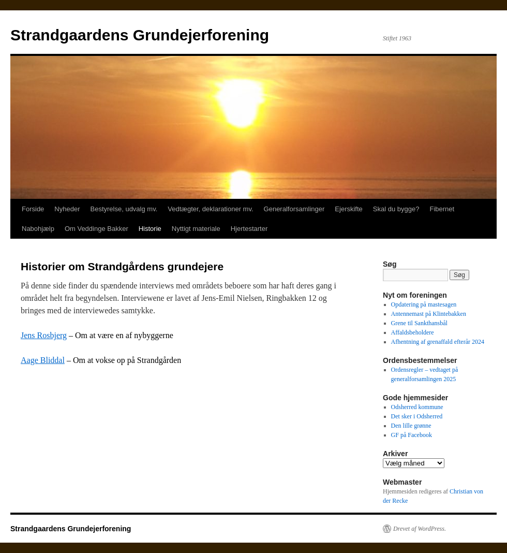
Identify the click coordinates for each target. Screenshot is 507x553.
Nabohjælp (38, 228)
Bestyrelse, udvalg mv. (124, 209)
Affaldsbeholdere (412, 332)
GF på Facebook (411, 435)
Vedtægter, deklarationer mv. (210, 209)
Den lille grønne (411, 425)
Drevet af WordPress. (419, 528)
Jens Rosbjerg (44, 335)
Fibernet (441, 209)
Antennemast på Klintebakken (428, 313)
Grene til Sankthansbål (419, 323)
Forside (33, 209)
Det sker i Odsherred (417, 416)
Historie (150, 228)
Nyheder (67, 209)
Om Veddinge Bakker (96, 228)
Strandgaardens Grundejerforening (139, 34)
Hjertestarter (249, 228)
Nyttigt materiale (196, 228)
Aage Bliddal (43, 360)
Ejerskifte (348, 209)
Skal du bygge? (396, 209)
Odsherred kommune (417, 407)
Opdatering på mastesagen (424, 304)
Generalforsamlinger (294, 209)
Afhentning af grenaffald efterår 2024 (437, 341)
